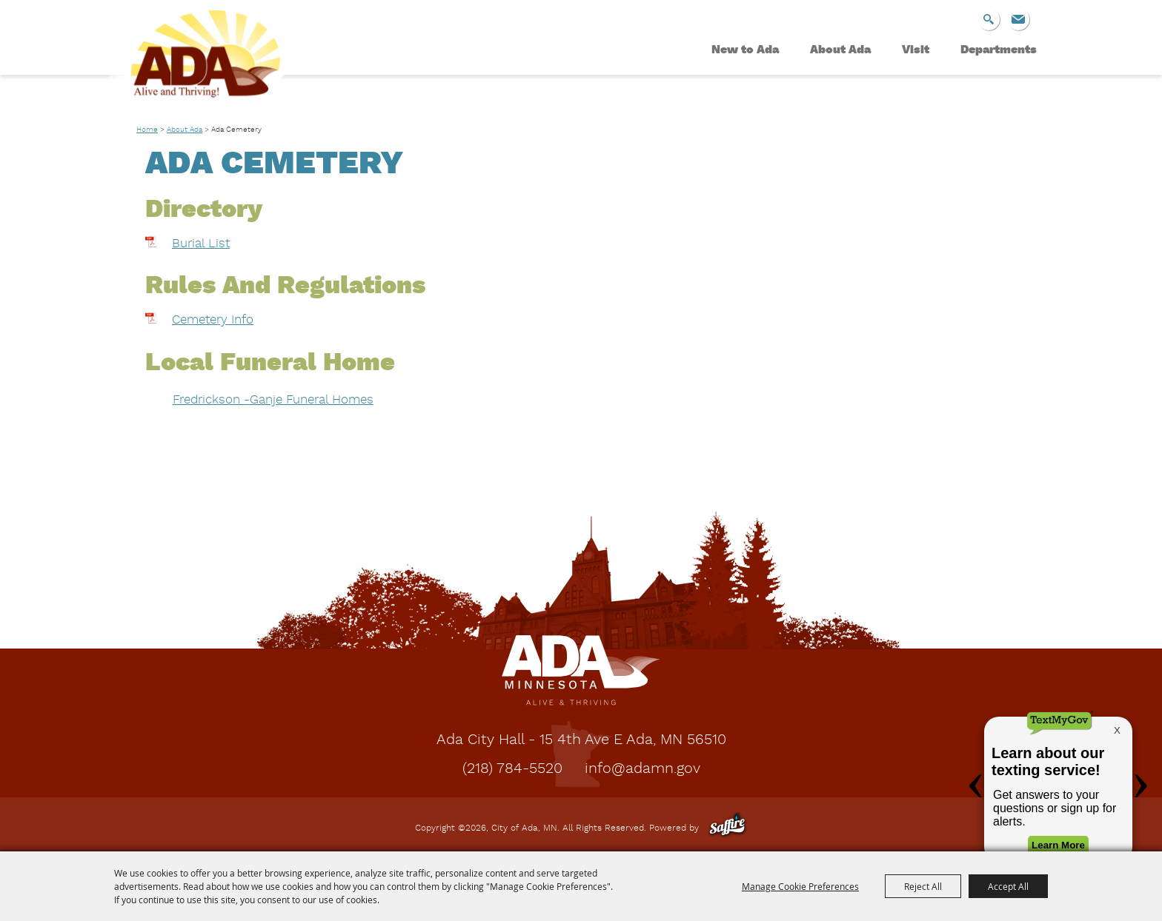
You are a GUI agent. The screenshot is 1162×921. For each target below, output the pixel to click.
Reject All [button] (923, 886)
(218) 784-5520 (512, 769)
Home (147, 129)
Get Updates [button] (1018, 19)
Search (988, 19)
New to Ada (745, 50)
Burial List (201, 244)
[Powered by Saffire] (727, 828)
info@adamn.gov (642, 769)
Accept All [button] (1008, 886)
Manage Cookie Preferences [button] (800, 886)
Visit (915, 50)
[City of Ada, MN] (199, 63)
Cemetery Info (212, 320)
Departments (998, 50)
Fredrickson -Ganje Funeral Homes (273, 400)
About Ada (840, 50)
